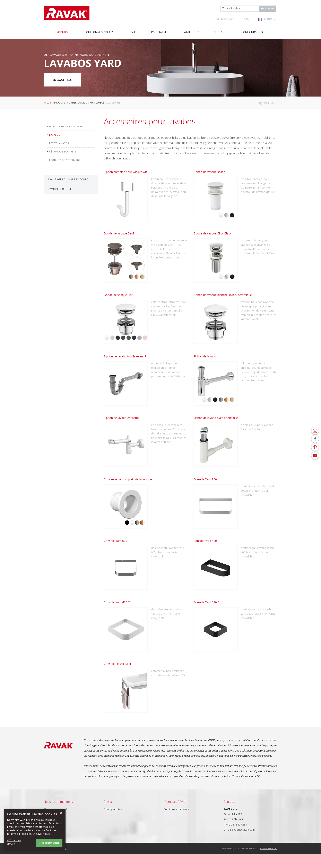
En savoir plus (62, 80)
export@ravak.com (243, 829)
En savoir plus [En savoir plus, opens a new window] (41, 834)
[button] (18, 842)
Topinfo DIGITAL (268, 848)
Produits (59, 102)
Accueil (48, 102)
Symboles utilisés (60, 188)
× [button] (60, 813)
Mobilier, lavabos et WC (80, 102)
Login (246, 19)
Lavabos (99, 102)
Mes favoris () (224, 19)
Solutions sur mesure (177, 809)
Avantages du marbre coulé (68, 179)
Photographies (113, 809)
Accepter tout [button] (49, 843)
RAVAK (66, 13)
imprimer (269, 103)
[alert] (35, 829)
